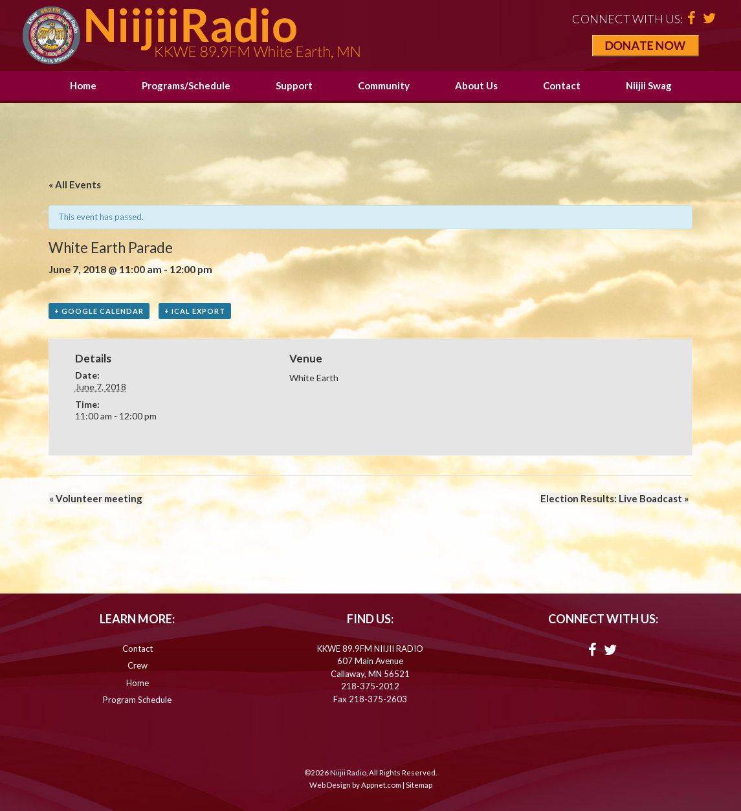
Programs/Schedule (186, 85)
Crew (137, 666)
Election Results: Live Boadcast (615, 499)
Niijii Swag (649, 85)
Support (294, 85)
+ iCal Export (194, 311)
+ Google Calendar (99, 311)
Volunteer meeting (95, 499)
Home (83, 85)
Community (384, 85)
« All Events (75, 184)
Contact (562, 85)
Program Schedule (137, 700)
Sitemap (419, 785)
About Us (476, 85)
